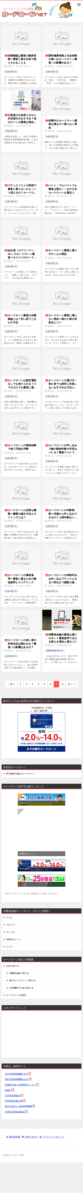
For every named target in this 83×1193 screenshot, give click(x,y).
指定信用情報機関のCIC (18, 1079)
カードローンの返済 (16, 995)
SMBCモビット (27, 853)
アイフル (10, 932)
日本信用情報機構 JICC (18, 1074)
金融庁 (10, 1090)
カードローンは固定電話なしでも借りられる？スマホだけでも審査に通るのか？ (22, 384)
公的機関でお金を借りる (21, 988)
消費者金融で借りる (54, 650)
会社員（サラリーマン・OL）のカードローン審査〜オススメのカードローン (22, 254)
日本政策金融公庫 (15, 1101)
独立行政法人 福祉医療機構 (20, 1106)
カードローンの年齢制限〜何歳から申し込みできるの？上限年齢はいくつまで (62, 514)
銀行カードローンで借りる (22, 980)
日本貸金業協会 (14, 1095)
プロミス (23, 803)
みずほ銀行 (24, 869)
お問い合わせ (31, 1137)
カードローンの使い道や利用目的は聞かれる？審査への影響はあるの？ (22, 644)
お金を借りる (11, 72)
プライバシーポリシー (53, 1137)
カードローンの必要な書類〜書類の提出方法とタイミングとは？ (22, 514)
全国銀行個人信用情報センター (22, 1085)
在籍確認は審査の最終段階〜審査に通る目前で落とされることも (22, 59)
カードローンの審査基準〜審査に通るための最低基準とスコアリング (22, 579)
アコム (9, 917)
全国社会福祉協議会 (16, 1112)
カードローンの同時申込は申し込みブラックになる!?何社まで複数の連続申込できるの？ (62, 579)
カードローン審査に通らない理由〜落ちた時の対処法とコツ (62, 319)
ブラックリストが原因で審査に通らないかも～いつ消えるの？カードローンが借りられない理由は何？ (22, 189)
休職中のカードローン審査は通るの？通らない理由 (62, 124)
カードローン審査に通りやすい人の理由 (62, 252)
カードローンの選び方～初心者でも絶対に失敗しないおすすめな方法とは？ (62, 384)
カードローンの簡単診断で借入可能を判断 (22, 447)
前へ (12, 684)
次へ (70, 684)
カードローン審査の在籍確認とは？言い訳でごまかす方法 (22, 319)
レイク (22, 884)
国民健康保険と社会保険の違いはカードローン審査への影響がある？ (62, 59)
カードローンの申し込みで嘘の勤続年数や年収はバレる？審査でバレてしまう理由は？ (62, 449)
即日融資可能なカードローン (20, 773)
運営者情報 (14, 1137)
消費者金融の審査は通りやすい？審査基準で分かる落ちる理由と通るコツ (62, 638)
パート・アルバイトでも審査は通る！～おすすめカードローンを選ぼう (62, 189)
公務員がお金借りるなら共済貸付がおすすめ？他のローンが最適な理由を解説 (22, 119)
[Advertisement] (28, 1033)
